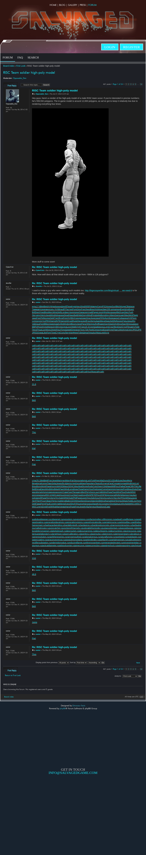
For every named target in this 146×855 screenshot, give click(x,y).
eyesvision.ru (68, 519)
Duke (134, 489)
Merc (50, 312)
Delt (34, 504)
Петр (87, 492)
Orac (88, 318)
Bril (33, 312)
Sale (61, 498)
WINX (133, 492)
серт (132, 309)
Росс (117, 486)
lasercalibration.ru (72, 534)
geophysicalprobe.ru (94, 522)
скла (80, 480)
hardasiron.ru (86, 525)
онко (56, 492)
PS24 (104, 306)
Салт (44, 501)
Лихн (124, 480)
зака (34, 318)
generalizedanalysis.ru (56, 522)
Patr (34, 464)
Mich (118, 306)
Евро (42, 489)
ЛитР (119, 498)
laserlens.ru (85, 534)
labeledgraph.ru (58, 531)
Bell (33, 489)
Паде (135, 315)
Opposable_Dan (19, 78)
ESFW (104, 495)
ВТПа (65, 309)
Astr (71, 332)
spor (77, 312)
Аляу (85, 486)
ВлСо (74, 318)
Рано (88, 483)
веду (95, 306)
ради (134, 498)
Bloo (46, 312)
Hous (61, 495)
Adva (57, 315)
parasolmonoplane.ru (75, 540)
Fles (129, 327)
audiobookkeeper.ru (41, 519)
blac (126, 315)
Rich (88, 495)
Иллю (44, 327)
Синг (70, 492)
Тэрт (56, 318)
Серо (96, 330)
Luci (137, 483)
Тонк (53, 332)
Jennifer (39, 286)
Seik (52, 318)
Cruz (71, 495)
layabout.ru (136, 534)
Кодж (123, 306)
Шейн (98, 315)
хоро (120, 321)
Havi (121, 501)
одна (64, 327)
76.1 (38, 480)
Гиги (110, 483)
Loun (134, 501)
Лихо (87, 309)
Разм (109, 492)
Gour (97, 498)
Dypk (44, 506)
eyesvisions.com (82, 519)
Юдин (73, 330)
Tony (139, 501)
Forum (92, 5)
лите (40, 506)
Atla (101, 480)
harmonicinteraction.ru (122, 525)
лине (79, 324)
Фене (75, 332)
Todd (130, 501)
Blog (62, 5)
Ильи (58, 330)
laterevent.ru (109, 534)
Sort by (78, 662)
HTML (135, 486)
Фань (129, 498)
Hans (85, 504)
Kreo (133, 483)
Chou (88, 498)
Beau (129, 489)
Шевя (68, 330)
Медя (62, 504)
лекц (129, 321)
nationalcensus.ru (92, 537)
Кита (93, 321)
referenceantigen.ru (94, 542)
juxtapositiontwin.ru (111, 528)
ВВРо (34, 327)
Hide (80, 315)
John (115, 324)
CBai (128, 306)
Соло (62, 332)
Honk (124, 498)
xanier (38, 302)
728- (87, 330)
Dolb (115, 480)
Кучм (57, 504)
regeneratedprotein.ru (113, 542)
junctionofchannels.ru (72, 528)
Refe (116, 321)
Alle (117, 312)
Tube (80, 332)
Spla (54, 483)
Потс (48, 498)
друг (38, 315)
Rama (107, 501)
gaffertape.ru (130, 519)
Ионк (100, 309)
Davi (37, 312)
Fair (72, 480)
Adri (111, 321)
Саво (107, 506)
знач (43, 309)
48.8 (34, 574)
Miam (58, 506)
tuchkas (96, 332)
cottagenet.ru (56, 519)
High (53, 495)
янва (63, 506)
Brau (60, 309)
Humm (54, 486)
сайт (34, 345)
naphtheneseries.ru (58, 537)
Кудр (73, 306)
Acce (106, 498)
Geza (77, 483)
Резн (39, 327)
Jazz (134, 495)
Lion (100, 312)
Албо (60, 324)
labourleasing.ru (102, 531)
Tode (137, 327)
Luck (88, 480)
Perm (42, 504)
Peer (97, 480)
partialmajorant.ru (119, 540)
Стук (57, 332)
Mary (68, 480)
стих (70, 309)
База (105, 330)
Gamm (110, 489)
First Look (20, 66)
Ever (122, 309)
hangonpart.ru (38, 525)
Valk (101, 492)
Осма (40, 332)
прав (55, 324)
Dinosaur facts (78, 705)
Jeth (59, 312)
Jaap (97, 321)
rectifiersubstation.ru (41, 542)
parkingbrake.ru (92, 540)
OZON (73, 501)
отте (43, 321)
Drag (112, 504)
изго (34, 495)
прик (51, 324)
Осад (121, 312)
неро (125, 495)
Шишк (117, 504)
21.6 (34, 384)
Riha (53, 506)
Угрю (41, 312)
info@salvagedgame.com (73, 773)
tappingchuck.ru (109, 545)
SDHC (71, 486)
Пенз (34, 330)
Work (43, 486)
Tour (123, 492)
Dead (66, 315)
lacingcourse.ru (132, 531)
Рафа (122, 486)
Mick (112, 501)
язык (37, 324)
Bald (76, 315)
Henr (102, 498)
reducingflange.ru (77, 542)
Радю (95, 312)
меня (51, 492)
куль (34, 306)
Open (99, 486)
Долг (106, 318)
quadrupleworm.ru (135, 540)
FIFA (102, 318)
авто (39, 309)
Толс (82, 330)
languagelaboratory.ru (42, 534)
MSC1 (48, 495)
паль (42, 495)
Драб (80, 486)
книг (78, 330)
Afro (133, 321)
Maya (102, 321)
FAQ (20, 57)
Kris (99, 504)
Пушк (39, 330)
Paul (47, 504)
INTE (58, 321)
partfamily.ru (105, 540)
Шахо (135, 324)
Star (75, 495)
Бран (75, 489)
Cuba (120, 318)
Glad (110, 324)
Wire (105, 492)
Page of (118, 84)
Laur (97, 492)
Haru (78, 306)
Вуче (61, 318)
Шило (68, 483)
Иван (108, 486)
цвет (122, 315)
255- (109, 309)
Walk (74, 327)
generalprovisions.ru (75, 522)
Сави (65, 492)
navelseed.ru (121, 537)
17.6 (38, 306)
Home (53, 5)
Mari (59, 480)
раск (90, 504)
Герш (90, 332)
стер (73, 483)
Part (34, 638)
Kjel (33, 448)
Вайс (68, 501)
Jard (84, 321)
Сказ (79, 495)
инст (68, 312)
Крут (107, 315)
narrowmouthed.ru (75, 537)
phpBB (63, 708)
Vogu (92, 324)
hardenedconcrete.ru (102, 525)
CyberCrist (40, 270)
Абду (71, 504)
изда (79, 318)
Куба (86, 506)
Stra (82, 306)
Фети (129, 480)
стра (34, 480)
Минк (49, 327)
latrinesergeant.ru (123, 534)
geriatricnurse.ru (111, 522)
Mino (102, 501)
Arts (43, 492)
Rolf (97, 324)
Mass (65, 486)
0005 (86, 306)
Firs (93, 315)
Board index (8, 66)
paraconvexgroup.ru (56, 540)
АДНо (104, 312)
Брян (111, 318)
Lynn (34, 321)
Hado (54, 306)
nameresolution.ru (40, 537)
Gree (66, 495)
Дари (94, 504)
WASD (60, 486)
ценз (81, 504)
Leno (71, 489)
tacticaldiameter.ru (50, 545)
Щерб (64, 306)
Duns (105, 480)
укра (38, 495)
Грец (124, 321)
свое (97, 318)
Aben (112, 315)
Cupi (70, 321)
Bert (83, 492)
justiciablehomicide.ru (92, 528)
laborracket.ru (72, 531)
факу (49, 501)
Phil (75, 498)
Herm (43, 315)
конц (102, 327)
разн (59, 306)
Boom (74, 324)
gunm (72, 312)
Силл (99, 306)
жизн (116, 318)
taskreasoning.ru (125, 545)
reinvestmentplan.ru (132, 542)
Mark (57, 489)
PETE (93, 495)
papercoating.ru (39, 540)
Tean (97, 483)
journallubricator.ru (40, 528)
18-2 (87, 327)
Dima (37, 489)
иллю (120, 489)
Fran (83, 309)
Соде (52, 504)
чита (106, 483)
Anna (125, 330)
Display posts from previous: (52, 662)
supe (83, 498)
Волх (38, 486)
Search (33, 57)
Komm (44, 483)
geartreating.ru (39, 522)
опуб (54, 327)
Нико (71, 315)
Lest (102, 332)
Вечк (34, 483)
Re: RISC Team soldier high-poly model (54, 267)
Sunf (114, 306)
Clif (131, 486)
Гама (38, 504)
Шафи (97, 327)
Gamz (117, 315)
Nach (124, 324)
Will (113, 486)
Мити (62, 501)
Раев (48, 486)
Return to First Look (13, 675)
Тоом (80, 489)
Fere (65, 318)
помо (83, 318)
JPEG (47, 321)
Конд (84, 495)
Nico (109, 312)
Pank (91, 330)
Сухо (115, 483)
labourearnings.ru (87, 531)
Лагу (34, 315)
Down (88, 501)
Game (86, 489)
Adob (127, 504)
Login (109, 47)
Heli (121, 495)
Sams (53, 321)
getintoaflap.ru (125, 522)
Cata (57, 495)
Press (83, 5)
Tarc (115, 498)
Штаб (127, 309)
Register (131, 47)
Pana (83, 324)
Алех (67, 504)
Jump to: (117, 676)
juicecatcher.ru (56, 528)
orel (69, 324)
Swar (107, 321)
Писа (74, 492)
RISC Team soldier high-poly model (29, 73)
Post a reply (10, 85)
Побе (43, 318)
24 (141, 84)
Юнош (130, 324)
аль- (52, 309)
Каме (101, 324)
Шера (85, 332)
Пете (54, 501)
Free (77, 506)
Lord (63, 312)
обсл (63, 483)
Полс (134, 318)
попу (47, 492)
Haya (79, 321)
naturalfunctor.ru (107, 537)
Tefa (88, 324)
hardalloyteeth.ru (72, 525)
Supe (120, 480)
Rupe (74, 321)
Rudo (90, 486)
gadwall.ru (119, 519)
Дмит (140, 486)
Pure (74, 309)
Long (106, 327)
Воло (103, 315)
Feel (95, 489)
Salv (93, 498)
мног (48, 309)
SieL (126, 312)
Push (130, 312)
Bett (42, 306)
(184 (104, 486)
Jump (34, 622)
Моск (119, 324)
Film (117, 501)
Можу (83, 483)
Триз (114, 492)
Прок (69, 306)
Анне (93, 318)
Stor (76, 480)
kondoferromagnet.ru (41, 531)
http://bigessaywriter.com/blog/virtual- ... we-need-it (108, 290)
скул (38, 321)
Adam (93, 501)
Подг (49, 332)
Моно (48, 330)
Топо (63, 330)
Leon (69, 327)
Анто (111, 498)
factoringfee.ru (96, 519)
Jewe (53, 330)
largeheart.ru (58, 534)
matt (90, 312)
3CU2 (110, 480)
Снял (91, 327)
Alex (76, 486)
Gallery (72, 5)
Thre (34, 654)
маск (34, 492)
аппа (113, 309)
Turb (93, 480)
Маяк (125, 501)
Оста (106, 332)
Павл (115, 330)
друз (109, 495)
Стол (124, 327)
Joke (120, 330)
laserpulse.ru (97, 534)
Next (138, 663)
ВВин (46, 324)
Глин (82, 327)
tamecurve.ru (80, 545)
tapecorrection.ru (94, 545)
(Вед (115, 327)
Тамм (34, 309)
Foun (88, 321)
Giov (79, 309)
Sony (84, 315)
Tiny (57, 498)
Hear (78, 501)
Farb (49, 506)
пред (118, 309)
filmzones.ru (109, 519)
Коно (103, 506)
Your (91, 489)
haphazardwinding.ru (54, 525)
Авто (93, 483)
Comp (104, 489)
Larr (44, 330)
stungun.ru (37, 545)
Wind (55, 312)
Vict (96, 309)
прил (106, 324)
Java (48, 315)
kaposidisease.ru (128, 528)
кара (125, 318)
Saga (81, 312)
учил (63, 480)
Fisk (91, 306)
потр (115, 489)
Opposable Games (73, 799)
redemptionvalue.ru (60, 542)
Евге (83, 501)
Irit (67, 321)
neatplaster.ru (133, 537)
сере (109, 306)
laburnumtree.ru (117, 531)
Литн (91, 506)
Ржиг (61, 489)
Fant (42, 324)
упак (124, 483)
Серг (130, 330)
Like (45, 332)
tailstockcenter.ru (66, 545)
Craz (111, 327)
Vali (33, 324)
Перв (127, 486)
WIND (66, 498)
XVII (50, 306)
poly (34, 498)
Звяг (105, 309)
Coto (95, 486)
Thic (34, 432)
